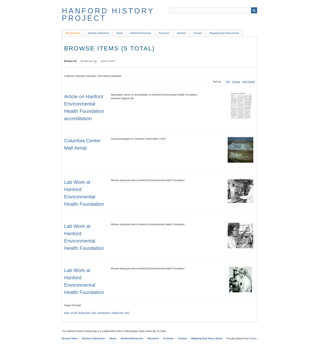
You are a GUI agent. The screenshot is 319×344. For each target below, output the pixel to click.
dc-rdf (74, 312)
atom (67, 312)
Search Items (108, 61)
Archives (181, 33)
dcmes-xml (84, 312)
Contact (198, 33)
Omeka (253, 338)
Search (254, 10)
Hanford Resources (140, 33)
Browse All (70, 61)
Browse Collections (98, 33)
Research (164, 33)
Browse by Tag (89, 61)
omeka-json (103, 312)
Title (227, 81)
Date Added (248, 81)
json (94, 312)
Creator (236, 81)
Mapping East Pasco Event (224, 33)
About (119, 33)
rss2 (127, 312)
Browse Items (73, 33)
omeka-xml (117, 312)
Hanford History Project (108, 14)
